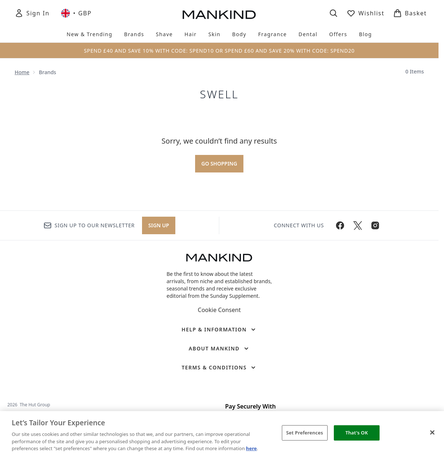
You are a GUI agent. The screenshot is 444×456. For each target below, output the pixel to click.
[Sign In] (32, 13)
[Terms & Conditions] (219, 367)
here (251, 448)
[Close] (432, 433)
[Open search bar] (333, 13)
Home (22, 72)
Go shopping (219, 163)
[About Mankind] (219, 348)
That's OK (357, 432)
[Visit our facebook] (340, 225)
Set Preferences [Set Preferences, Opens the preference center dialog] (304, 432)
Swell (219, 94)
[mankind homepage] (219, 14)
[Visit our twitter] (357, 225)
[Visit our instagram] (375, 225)
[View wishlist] (365, 13)
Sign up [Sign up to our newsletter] (158, 225)
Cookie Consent (219, 310)
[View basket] (410, 13)
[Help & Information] (219, 329)
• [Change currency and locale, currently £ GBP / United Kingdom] (76, 13)
